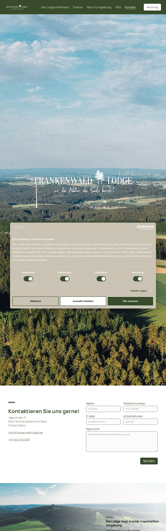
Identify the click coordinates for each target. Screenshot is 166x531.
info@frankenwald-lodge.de (25, 432)
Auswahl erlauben (83, 301)
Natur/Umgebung (99, 7)
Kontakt (130, 7)
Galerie (78, 7)
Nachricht (93, 429)
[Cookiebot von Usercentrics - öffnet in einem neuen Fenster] (139, 227)
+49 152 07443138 (19, 439)
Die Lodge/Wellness (55, 7)
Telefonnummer (134, 403)
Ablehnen (35, 301)
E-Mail (90, 416)
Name (90, 403)
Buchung (152, 7)
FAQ (118, 7)
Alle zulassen (130, 301)
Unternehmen (133, 416)
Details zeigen (138, 290)
